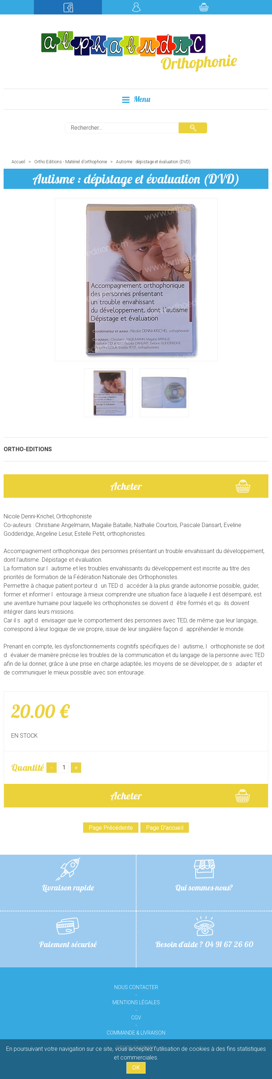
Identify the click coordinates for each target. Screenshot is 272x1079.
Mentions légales (136, 1002)
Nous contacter (136, 987)
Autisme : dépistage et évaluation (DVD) (136, 179)
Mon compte (136, 7)
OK (136, 1067)
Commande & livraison (136, 1033)
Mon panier (204, 7)
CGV (136, 1017)
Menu (136, 99)
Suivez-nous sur (68, 7)
